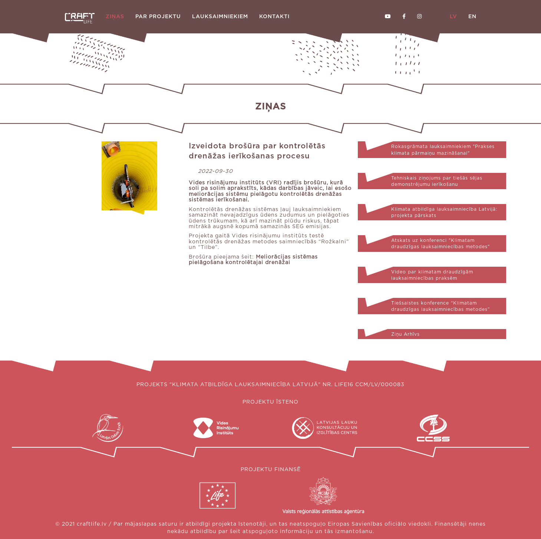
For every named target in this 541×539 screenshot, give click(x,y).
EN (472, 16)
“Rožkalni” (334, 241)
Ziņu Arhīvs (405, 334)
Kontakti (274, 16)
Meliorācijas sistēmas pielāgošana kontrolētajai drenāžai (253, 259)
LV (453, 16)
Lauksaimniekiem (220, 16)
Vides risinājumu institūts (226, 182)
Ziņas (115, 16)
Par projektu (158, 16)
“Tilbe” (208, 247)
